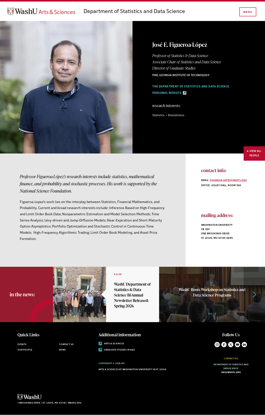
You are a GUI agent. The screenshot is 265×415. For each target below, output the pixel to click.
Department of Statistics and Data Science (134, 11)
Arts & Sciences (111, 344)
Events (21, 345)
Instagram (217, 344)
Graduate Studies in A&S (117, 350)
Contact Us (66, 345)
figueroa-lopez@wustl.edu (228, 180)
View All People (255, 153)
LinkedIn (244, 344)
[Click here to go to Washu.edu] (29, 399)
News (62, 350)
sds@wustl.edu (231, 372)
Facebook (223, 344)
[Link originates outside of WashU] (106, 294)
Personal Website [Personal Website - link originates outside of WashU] (169, 93)
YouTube (237, 344)
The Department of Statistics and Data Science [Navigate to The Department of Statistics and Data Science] (190, 86)
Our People (24, 350)
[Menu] (247, 12)
